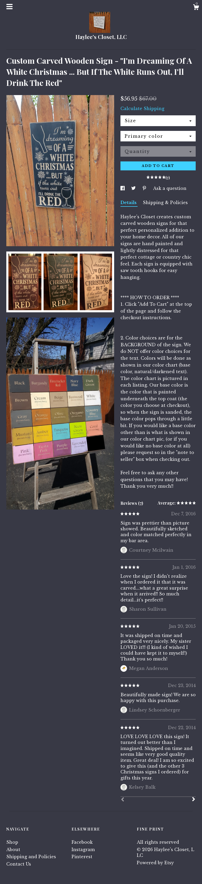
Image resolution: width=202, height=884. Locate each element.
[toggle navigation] (9, 6)
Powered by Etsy (155, 862)
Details (129, 202)
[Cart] (196, 8)
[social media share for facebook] (123, 188)
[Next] (193, 800)
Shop (12, 842)
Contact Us (18, 864)
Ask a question (169, 188)
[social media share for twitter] (134, 188)
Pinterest (82, 856)
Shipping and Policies (31, 856)
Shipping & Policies (165, 202)
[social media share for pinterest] (145, 188)
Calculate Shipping (142, 108)
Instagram (83, 849)
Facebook (82, 842)
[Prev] (122, 800)
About (13, 849)
